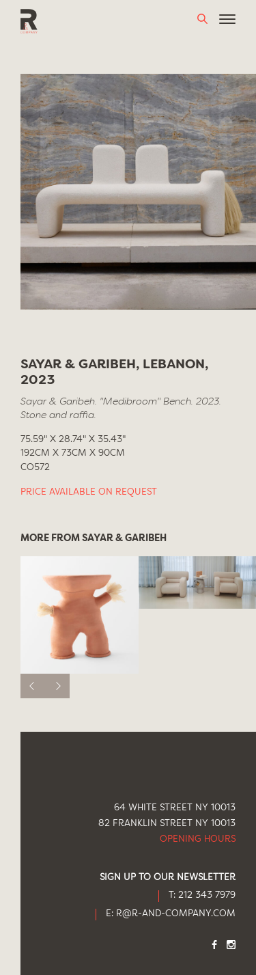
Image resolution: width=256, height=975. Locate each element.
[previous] (32, 686)
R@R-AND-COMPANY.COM (176, 913)
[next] (57, 686)
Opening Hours (198, 839)
